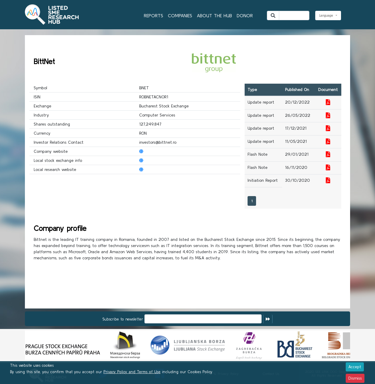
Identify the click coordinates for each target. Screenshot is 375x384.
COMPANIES (180, 15)
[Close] (355, 366)
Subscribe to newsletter (123, 319)
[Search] (294, 15)
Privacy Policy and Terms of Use (132, 372)
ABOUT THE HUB (214, 15)
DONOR (245, 15)
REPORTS (153, 15)
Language (327, 15)
